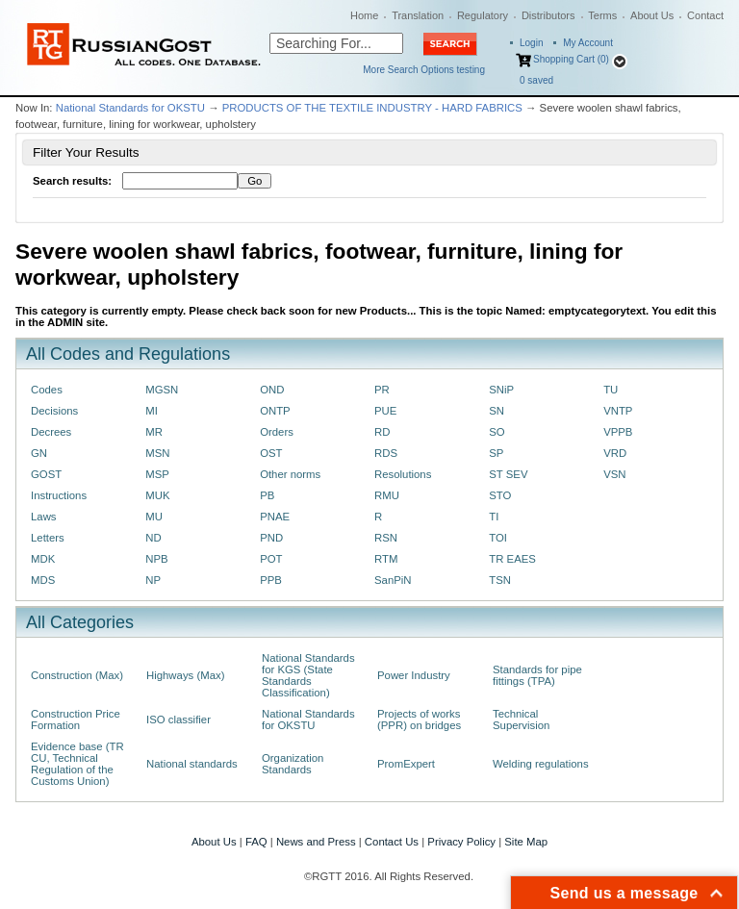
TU (610, 389)
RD (382, 432)
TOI (498, 537)
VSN (614, 474)
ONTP (275, 411)
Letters (47, 537)
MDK (43, 559)
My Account (588, 43)
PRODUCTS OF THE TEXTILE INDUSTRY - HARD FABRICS (372, 108)
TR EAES (512, 559)
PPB (271, 580)
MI (151, 411)
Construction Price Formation (75, 719)
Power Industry (413, 675)
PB (267, 495)
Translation (418, 15)
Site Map (526, 841)
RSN (385, 537)
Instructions (59, 495)
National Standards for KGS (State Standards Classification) (308, 675)
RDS (385, 453)
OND (272, 389)
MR (154, 432)
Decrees (51, 432)
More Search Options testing (424, 69)
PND (271, 537)
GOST (46, 474)
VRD (614, 453)
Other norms (290, 474)
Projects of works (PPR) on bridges (419, 719)
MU (154, 516)
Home (364, 15)
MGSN (161, 389)
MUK (157, 495)
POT (271, 559)
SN (496, 411)
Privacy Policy (461, 841)
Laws (44, 516)
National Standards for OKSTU (130, 108)
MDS (43, 580)
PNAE (275, 516)
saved (536, 80)
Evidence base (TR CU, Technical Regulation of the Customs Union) (77, 764)
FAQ (256, 841)
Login (531, 43)
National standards (192, 764)
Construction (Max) (77, 675)
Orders (276, 432)
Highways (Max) (185, 675)
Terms (602, 15)
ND (153, 537)
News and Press (316, 841)
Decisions (54, 411)
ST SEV (508, 474)
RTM (385, 559)
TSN (500, 580)
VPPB (617, 432)
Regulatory (482, 15)
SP (496, 453)
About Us (652, 15)
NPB (156, 559)
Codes (47, 389)
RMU (386, 495)
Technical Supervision (521, 719)
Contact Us (392, 841)
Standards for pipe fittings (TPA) (537, 675)
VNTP (617, 411)
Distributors (548, 15)
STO (500, 495)
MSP (157, 474)
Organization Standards (292, 763)
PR (382, 389)
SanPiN (393, 580)
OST (271, 453)
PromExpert (406, 764)
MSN (157, 453)
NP (153, 580)
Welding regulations (541, 764)
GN (39, 453)
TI (493, 516)
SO (496, 432)
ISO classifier (178, 719)
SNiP (501, 389)
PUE (385, 411)
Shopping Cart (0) (571, 59)
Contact (705, 15)
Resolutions (402, 474)
